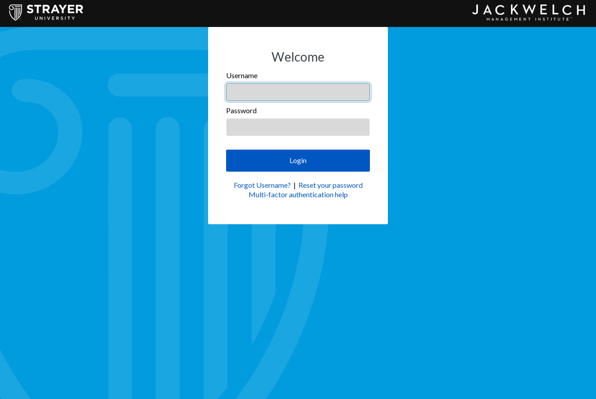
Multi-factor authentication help (298, 194)
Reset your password (330, 185)
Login (298, 160)
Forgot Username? (262, 185)
